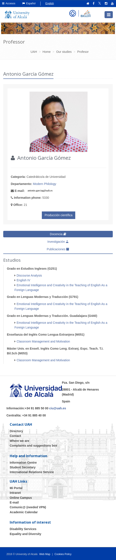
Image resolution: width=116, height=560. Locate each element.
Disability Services (23, 529)
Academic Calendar (24, 512)
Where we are (19, 441)
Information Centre (23, 462)
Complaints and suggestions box (33, 445)
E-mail (14, 502)
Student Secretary (23, 467)
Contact (15, 436)
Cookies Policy (63, 554)
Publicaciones (58, 249)
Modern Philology (44, 184)
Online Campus (21, 497)
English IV (23, 280)
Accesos (8, 3)
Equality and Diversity (25, 534)
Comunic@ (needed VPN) (28, 507)
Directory (16, 431)
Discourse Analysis (29, 275)
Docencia (58, 234)
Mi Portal (16, 488)
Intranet (15, 492)
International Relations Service (32, 472)
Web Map (44, 554)
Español (29, 3)
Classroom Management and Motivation (43, 341)
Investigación (58, 241)
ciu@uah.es (57, 408)
